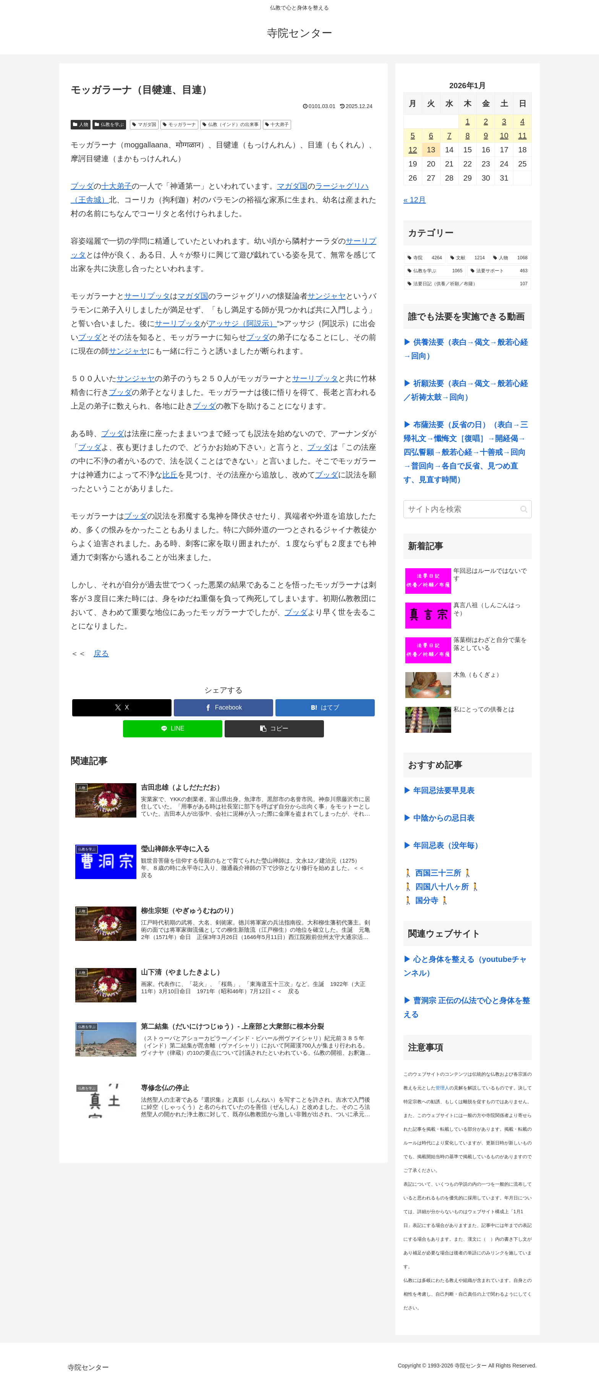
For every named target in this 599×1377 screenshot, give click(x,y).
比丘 (170, 474)
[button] (274, 728)
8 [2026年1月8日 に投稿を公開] (467, 135)
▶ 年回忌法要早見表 (438, 790)
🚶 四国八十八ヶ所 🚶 (441, 886)
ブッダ (82, 186)
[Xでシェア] (122, 707)
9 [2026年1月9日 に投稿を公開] (486, 135)
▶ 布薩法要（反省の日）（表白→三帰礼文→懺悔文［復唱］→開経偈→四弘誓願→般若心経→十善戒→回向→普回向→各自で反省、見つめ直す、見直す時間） (465, 452)
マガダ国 (144, 124)
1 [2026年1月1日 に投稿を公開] (467, 121)
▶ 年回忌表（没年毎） (442, 845)
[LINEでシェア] (172, 728)
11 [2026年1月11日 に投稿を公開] (522, 135)
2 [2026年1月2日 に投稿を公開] (486, 121)
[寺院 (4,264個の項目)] (424, 258)
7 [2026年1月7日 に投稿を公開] (449, 135)
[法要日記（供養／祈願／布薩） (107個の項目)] (467, 284)
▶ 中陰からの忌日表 (438, 818)
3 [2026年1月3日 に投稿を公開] (504, 121)
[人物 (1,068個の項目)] (510, 258)
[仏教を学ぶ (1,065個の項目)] (435, 271)
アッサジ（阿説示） (242, 323)
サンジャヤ (327, 296)
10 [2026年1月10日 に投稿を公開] (504, 135)
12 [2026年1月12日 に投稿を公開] (412, 149)
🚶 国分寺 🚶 (426, 900)
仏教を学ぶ (109, 124)
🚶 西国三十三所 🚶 (438, 873)
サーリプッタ (147, 296)
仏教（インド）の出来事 (230, 124)
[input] (467, 509)
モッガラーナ (179, 124)
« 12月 (414, 200)
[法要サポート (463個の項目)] (499, 271)
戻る (101, 653)
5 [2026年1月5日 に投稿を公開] (413, 135)
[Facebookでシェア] (223, 707)
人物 (80, 124)
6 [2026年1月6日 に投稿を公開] (431, 135)
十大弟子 (277, 124)
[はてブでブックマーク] (325, 707)
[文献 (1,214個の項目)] (467, 258)
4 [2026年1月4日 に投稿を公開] (522, 121)
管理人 (442, 1088)
